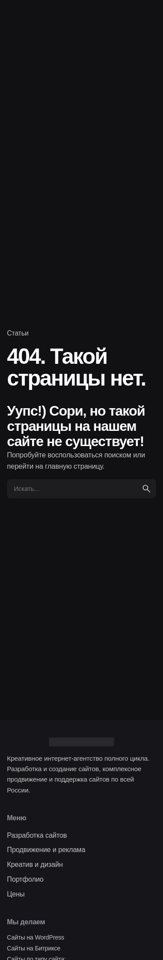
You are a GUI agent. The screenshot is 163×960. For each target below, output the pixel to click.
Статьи (18, 333)
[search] (146, 488)
